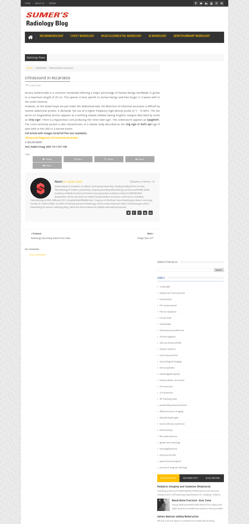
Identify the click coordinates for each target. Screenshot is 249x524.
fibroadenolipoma (175, 240)
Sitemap (52, 3)
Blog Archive (214, 282)
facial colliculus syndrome (179, 228)
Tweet (44, 159)
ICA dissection (173, 197)
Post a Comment (37, 248)
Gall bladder (172, 128)
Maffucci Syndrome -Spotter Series (201, 334)
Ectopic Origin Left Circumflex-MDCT (201, 368)
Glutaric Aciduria (175, 153)
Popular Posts (174, 282)
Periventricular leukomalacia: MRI (200, 384)
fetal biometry (173, 234)
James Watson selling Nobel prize (185, 320)
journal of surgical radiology (180, 272)
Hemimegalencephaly (177, 178)
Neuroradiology (51, 35)
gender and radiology (177, 247)
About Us (39, 3)
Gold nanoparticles (176, 159)
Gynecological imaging (178, 166)
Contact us (215, 508)
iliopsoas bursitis (175, 259)
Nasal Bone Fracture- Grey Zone (198, 304)
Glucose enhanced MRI (177, 147)
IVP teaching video (175, 203)
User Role (33, 508)
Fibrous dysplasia (175, 116)
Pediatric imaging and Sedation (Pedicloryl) (191, 290)
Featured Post (194, 282)
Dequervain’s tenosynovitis (179, 97)
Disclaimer (51, 508)
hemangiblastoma (175, 253)
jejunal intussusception (177, 265)
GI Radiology (157, 35)
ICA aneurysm (173, 191)
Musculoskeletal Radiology (121, 35)
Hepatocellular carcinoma (179, 184)
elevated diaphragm (176, 222)
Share (69, 159)
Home (27, 3)
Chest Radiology (82, 35)
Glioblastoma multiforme (179, 134)
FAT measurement (175, 110)
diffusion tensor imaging (178, 215)
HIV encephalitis (174, 172)
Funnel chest (172, 122)
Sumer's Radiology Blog (59, 518)
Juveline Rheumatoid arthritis (180, 209)
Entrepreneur (173, 103)
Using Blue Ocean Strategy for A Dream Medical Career (191, 476)
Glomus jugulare (175, 141)
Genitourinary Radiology (191, 35)
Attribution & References (76, 508)
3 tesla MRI (172, 91)
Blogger (219, 518)
